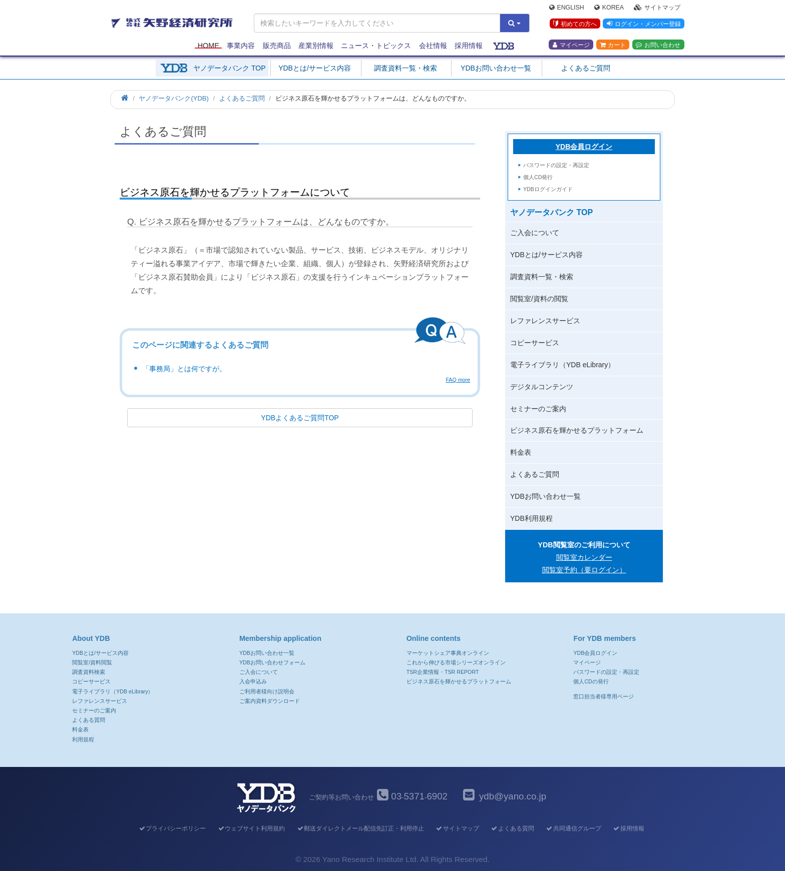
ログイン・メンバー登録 (643, 24)
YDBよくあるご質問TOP (299, 418)
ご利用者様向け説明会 (266, 691)
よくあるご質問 (585, 68)
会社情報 (433, 46)
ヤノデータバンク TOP (229, 68)
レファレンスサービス (545, 321)
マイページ (571, 45)
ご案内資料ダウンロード (269, 701)
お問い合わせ (658, 45)
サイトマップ (657, 8)
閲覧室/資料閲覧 (92, 662)
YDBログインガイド (548, 189)
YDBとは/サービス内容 (314, 68)
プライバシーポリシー (172, 828)
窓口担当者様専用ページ (603, 696)
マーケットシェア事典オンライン (448, 653)
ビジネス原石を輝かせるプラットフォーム (576, 430)
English (566, 8)
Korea (609, 8)
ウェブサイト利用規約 (251, 828)
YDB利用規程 (531, 518)
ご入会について (534, 233)
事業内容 (241, 46)
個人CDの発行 (590, 681)
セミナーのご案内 (538, 409)
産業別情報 (315, 46)
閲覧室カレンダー (584, 557)
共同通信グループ (573, 828)
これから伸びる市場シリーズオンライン (456, 662)
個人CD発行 (538, 177)
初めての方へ (574, 24)
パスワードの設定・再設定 (556, 165)
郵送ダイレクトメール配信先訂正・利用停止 (360, 828)
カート (613, 45)
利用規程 (83, 739)
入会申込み (253, 681)
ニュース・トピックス (376, 46)
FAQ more (458, 380)
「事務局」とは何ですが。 (184, 369)
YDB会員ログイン (584, 147)
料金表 (520, 452)
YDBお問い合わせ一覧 (496, 68)
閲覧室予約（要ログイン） (584, 570)
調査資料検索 (88, 672)
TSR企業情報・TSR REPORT (443, 672)
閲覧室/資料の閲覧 (539, 299)
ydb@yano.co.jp (512, 796)
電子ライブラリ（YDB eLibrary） (562, 365)
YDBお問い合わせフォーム (272, 662)
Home (208, 46)
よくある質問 (88, 720)
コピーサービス (534, 343)
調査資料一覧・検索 (405, 68)
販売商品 (277, 46)
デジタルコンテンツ (541, 387)
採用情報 (469, 46)
